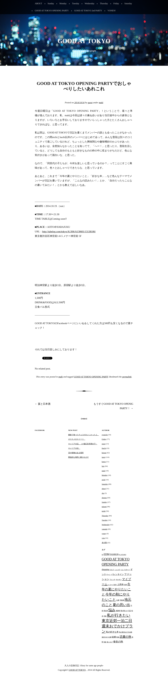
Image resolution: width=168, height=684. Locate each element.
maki (101, 102)
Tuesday (75, 3)
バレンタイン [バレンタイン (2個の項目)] (117, 574)
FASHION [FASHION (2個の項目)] (114, 554)
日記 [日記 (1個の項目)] (129, 610)
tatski (104, 511)
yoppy (104, 534)
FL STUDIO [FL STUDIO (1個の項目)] (122, 554)
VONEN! (111, 10)
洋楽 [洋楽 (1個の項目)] (105, 616)
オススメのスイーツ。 (76, 439)
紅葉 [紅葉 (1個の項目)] (109, 637)
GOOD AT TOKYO (84, 41)
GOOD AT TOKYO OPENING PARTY (52, 10)
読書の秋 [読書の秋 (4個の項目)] (125, 636)
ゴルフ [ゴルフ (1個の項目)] (112, 569)
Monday (63, 3)
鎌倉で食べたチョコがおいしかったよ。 (83, 435)
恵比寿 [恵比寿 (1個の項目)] (106, 610)
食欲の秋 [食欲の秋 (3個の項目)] (118, 641)
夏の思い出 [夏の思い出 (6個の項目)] (121, 605)
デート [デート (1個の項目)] (108, 574)
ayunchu (105, 435)
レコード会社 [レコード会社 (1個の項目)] (112, 584)
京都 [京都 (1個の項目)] (125, 584)
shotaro (104, 498)
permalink (126, 377)
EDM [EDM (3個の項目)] (106, 554)
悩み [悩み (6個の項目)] (111, 610)
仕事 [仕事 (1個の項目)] (117, 600)
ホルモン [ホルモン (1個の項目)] (119, 579)
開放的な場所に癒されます (78, 457)
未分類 (104, 543)
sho (103, 493)
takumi (104, 507)
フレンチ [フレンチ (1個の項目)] (112, 579)
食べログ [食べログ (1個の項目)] (110, 642)
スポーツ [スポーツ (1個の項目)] (127, 569)
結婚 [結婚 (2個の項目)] (114, 637)
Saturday (128, 3)
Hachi (104, 448)
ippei (103, 457)
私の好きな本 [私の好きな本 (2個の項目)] (112, 632)
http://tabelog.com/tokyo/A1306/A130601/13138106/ (69, 231)
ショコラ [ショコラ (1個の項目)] (117, 569)
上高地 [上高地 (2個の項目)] (120, 584)
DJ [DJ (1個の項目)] (102, 554)
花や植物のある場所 (76, 453)
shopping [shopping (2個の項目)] (105, 569)
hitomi (104, 453)
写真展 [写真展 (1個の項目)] (122, 600)
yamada (104, 529)
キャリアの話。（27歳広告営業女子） (82, 444)
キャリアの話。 (74, 448)
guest (90, 102)
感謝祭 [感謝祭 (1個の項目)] (118, 610)
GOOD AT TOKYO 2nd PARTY (88, 10)
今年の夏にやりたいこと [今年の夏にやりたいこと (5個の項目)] (116, 589)
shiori (104, 489)
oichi (103, 480)
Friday (116, 3)
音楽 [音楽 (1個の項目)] (105, 642)
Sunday (51, 3)
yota (103, 538)
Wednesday (89, 3)
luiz (103, 466)
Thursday (104, 3)
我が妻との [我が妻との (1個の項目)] (124, 610)
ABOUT (38, 3)
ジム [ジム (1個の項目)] (122, 569)
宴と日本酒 (42, 403)
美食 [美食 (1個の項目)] (117, 637)
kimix (104, 462)
